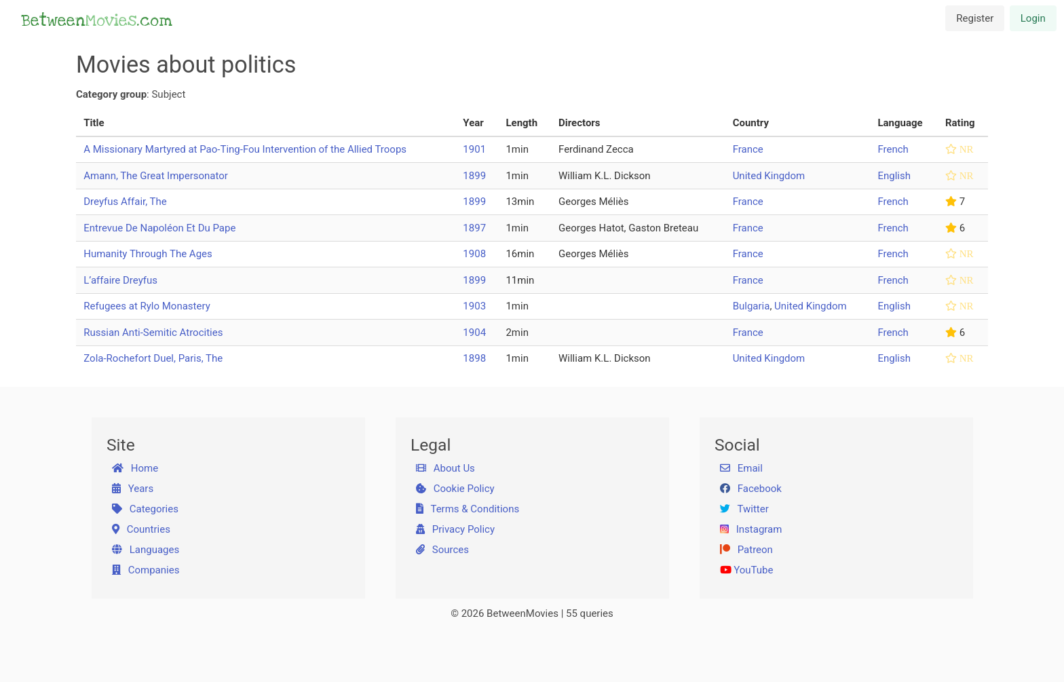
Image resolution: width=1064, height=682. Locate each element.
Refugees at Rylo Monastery (146, 306)
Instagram (751, 529)
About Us (445, 468)
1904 (474, 332)
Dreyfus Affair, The (125, 201)
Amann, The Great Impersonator (155, 176)
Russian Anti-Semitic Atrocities (153, 332)
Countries (141, 529)
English (894, 176)
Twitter (744, 509)
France (748, 149)
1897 (474, 228)
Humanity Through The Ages (147, 254)
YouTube (747, 570)
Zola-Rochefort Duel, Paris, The (153, 358)
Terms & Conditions (468, 509)
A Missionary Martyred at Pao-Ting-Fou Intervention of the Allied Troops (244, 149)
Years (133, 488)
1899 (474, 176)
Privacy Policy (455, 529)
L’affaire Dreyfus (120, 280)
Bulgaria (751, 306)
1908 (474, 254)
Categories (145, 509)
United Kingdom (769, 176)
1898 (474, 358)
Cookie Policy (455, 488)
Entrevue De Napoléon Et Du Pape (159, 228)
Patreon (746, 550)
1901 (474, 149)
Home (135, 468)
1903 (474, 306)
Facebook (751, 488)
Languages (146, 550)
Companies (146, 570)
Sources (442, 550)
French (892, 149)
